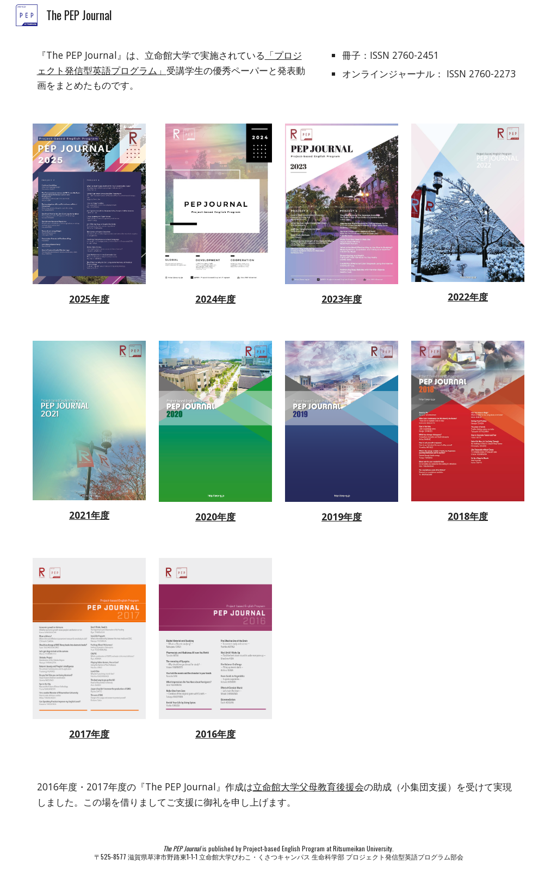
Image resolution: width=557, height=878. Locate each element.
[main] (173, 70)
